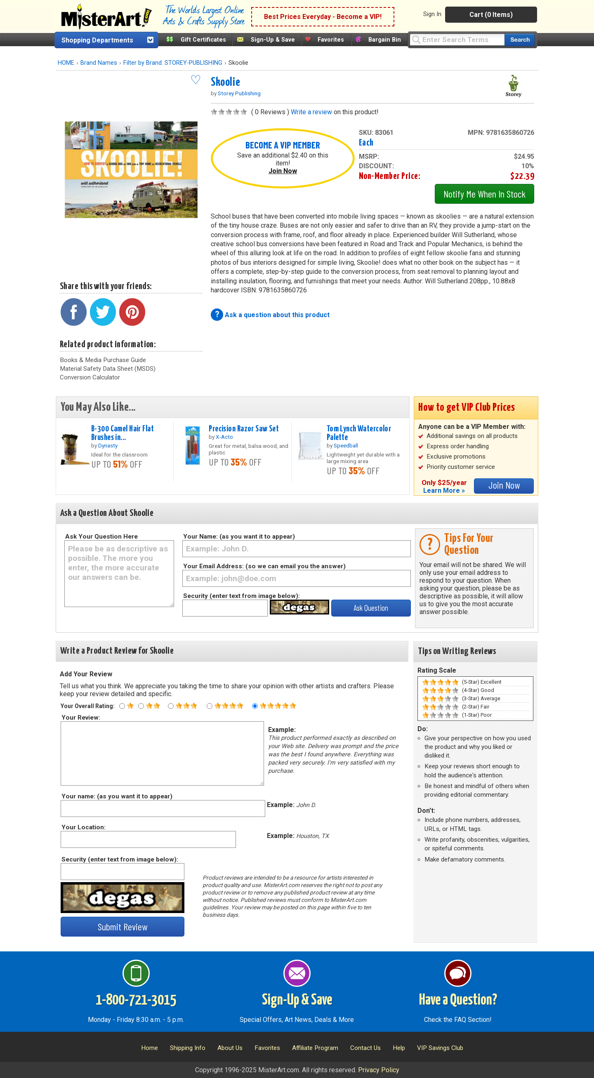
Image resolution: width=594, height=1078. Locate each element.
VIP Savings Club (440, 1048)
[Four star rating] (209, 706)
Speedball (346, 445)
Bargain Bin (384, 39)
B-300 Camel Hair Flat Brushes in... (122, 433)
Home (149, 1048)
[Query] (457, 39)
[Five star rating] (255, 706)
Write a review (311, 112)
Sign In (432, 14)
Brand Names (98, 62)
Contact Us (365, 1048)
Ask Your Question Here (101, 536)
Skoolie (225, 82)
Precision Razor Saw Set (244, 429)
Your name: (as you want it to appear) (116, 796)
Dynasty (108, 445)
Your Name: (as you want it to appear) (239, 536)
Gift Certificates (203, 39)
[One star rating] (122, 706)
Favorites (331, 39)
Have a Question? (458, 1000)
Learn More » (444, 490)
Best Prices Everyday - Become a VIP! (323, 17)
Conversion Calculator (90, 377)
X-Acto (224, 436)
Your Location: (83, 827)
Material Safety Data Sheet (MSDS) (108, 368)
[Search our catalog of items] (519, 39)
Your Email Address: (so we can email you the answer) (264, 566)
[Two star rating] (141, 706)
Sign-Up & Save (273, 39)
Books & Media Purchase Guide (103, 360)
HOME (66, 62)
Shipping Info (187, 1048)
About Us (230, 1048)
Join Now (283, 171)
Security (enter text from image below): (241, 596)
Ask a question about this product (277, 315)
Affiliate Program (315, 1048)
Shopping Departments (97, 40)
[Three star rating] (171, 706)
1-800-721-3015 (136, 1000)
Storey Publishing (239, 93)
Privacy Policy (378, 1070)
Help (399, 1048)
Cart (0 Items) (491, 15)
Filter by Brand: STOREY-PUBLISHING (172, 62)
